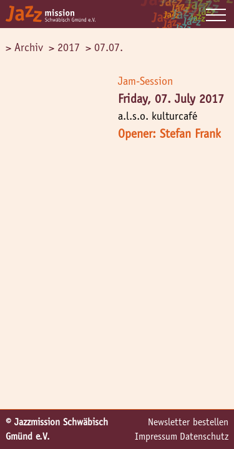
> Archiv (24, 47)
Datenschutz (204, 436)
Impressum (156, 436)
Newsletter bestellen (188, 422)
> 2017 (64, 47)
